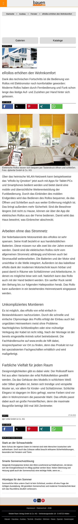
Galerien (20, 40)
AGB (49, 508)
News (53, 519)
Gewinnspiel (69, 519)
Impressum (31, 508)
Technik (30, 519)
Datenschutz (41, 508)
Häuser (7, 519)
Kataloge (58, 40)
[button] (7, 106)
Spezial (60, 519)
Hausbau (15, 519)
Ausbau (23, 519)
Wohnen (46, 519)
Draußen (38, 519)
